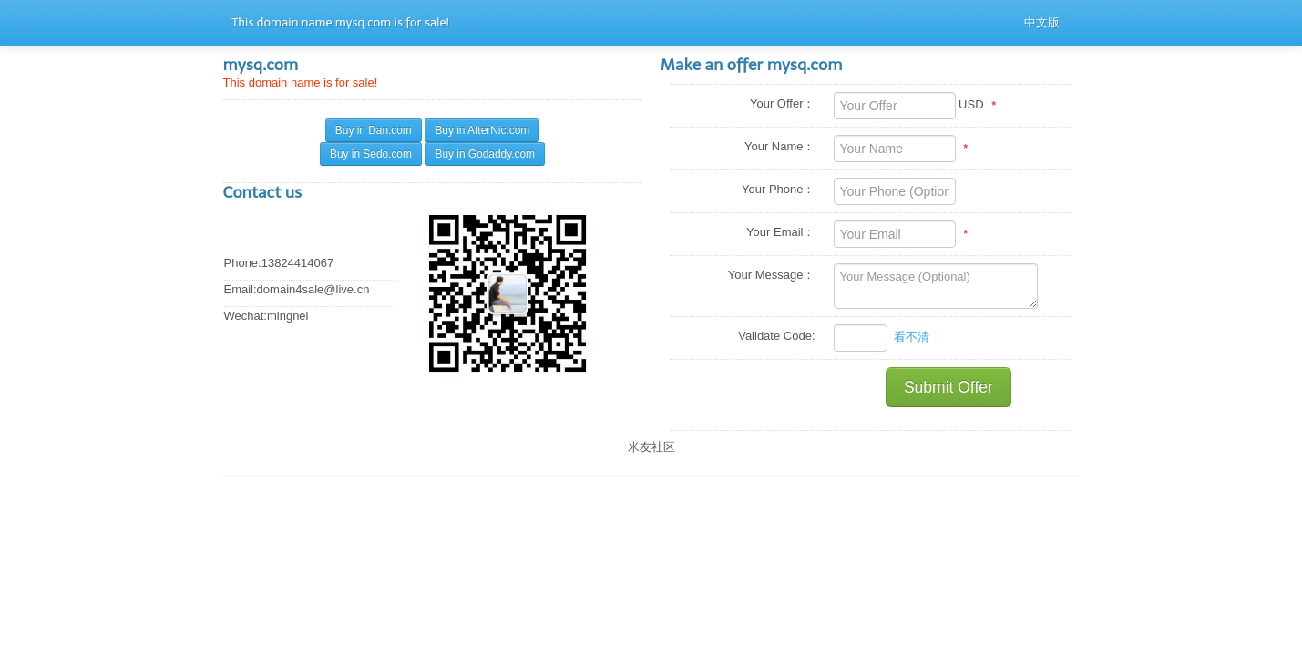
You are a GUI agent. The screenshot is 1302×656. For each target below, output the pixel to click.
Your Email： (780, 232)
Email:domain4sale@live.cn (297, 289)
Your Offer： (782, 103)
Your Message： (771, 275)
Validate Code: (776, 336)
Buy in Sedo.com (371, 154)
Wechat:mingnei (266, 316)
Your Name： (779, 146)
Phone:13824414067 (279, 263)
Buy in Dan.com (373, 130)
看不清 (911, 336)
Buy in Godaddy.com (486, 154)
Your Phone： (778, 189)
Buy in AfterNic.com (482, 130)
